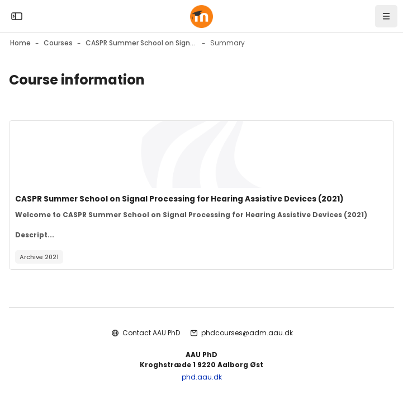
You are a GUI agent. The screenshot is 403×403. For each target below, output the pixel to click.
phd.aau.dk (202, 377)
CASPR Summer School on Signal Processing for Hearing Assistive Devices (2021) (179, 199)
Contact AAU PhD (151, 333)
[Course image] (201, 154)
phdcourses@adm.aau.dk (247, 333)
